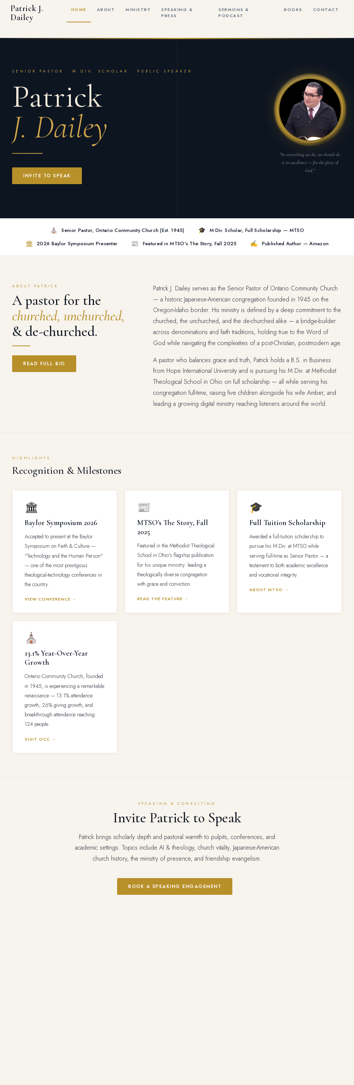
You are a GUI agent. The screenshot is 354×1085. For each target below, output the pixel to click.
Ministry (137, 9)
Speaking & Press (177, 12)
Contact (326, 9)
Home (78, 9)
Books (293, 9)
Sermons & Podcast (233, 12)
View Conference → (51, 599)
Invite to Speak (47, 175)
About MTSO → (269, 590)
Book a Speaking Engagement (174, 886)
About (106, 9)
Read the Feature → (163, 599)
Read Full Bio (44, 363)
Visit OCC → (40, 739)
